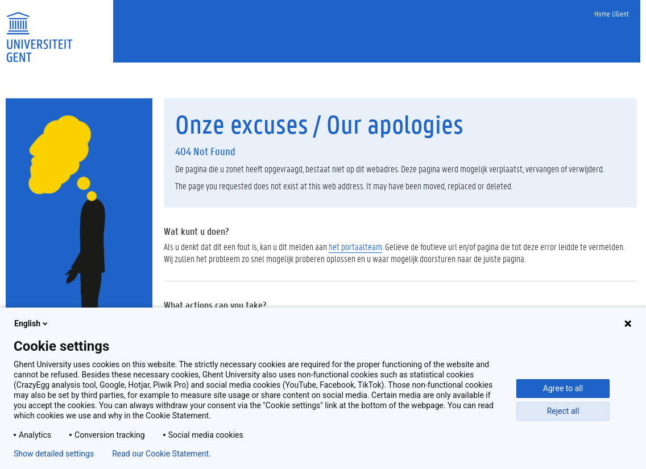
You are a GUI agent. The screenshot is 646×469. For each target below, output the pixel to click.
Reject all (563, 411)
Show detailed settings (54, 453)
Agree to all (563, 388)
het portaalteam (355, 246)
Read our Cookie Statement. (161, 453)
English (31, 323)
